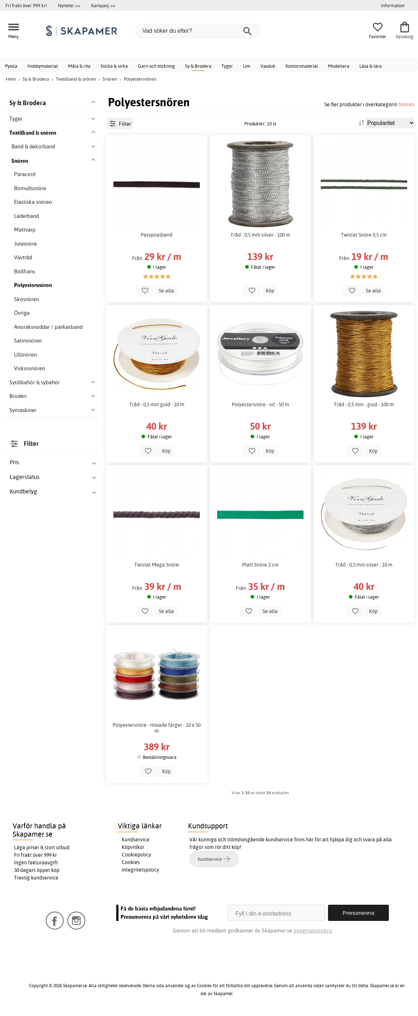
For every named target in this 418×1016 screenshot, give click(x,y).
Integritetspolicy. (313, 930)
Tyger (227, 66)
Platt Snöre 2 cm (260, 565)
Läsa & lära (370, 66)
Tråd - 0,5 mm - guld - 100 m (364, 404)
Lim (246, 66)
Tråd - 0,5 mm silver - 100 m (260, 235)
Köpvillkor (133, 847)
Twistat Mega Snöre (156, 565)
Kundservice (135, 839)
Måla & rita (79, 66)
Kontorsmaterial (302, 66)
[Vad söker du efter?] (198, 31)
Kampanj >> (103, 5)
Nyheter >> (69, 5)
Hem (11, 79)
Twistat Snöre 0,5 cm (364, 235)
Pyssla (11, 66)
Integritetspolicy (140, 870)
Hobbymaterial (42, 66)
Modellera (338, 66)
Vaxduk (267, 66)
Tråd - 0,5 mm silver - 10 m (363, 565)
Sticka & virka (114, 66)
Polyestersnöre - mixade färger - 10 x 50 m (157, 728)
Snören (406, 104)
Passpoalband (156, 235)
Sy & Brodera (198, 66)
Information (393, 5)
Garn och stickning (156, 66)
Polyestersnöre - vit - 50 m (260, 404)
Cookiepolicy (136, 854)
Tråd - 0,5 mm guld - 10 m (156, 404)
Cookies (131, 862)
